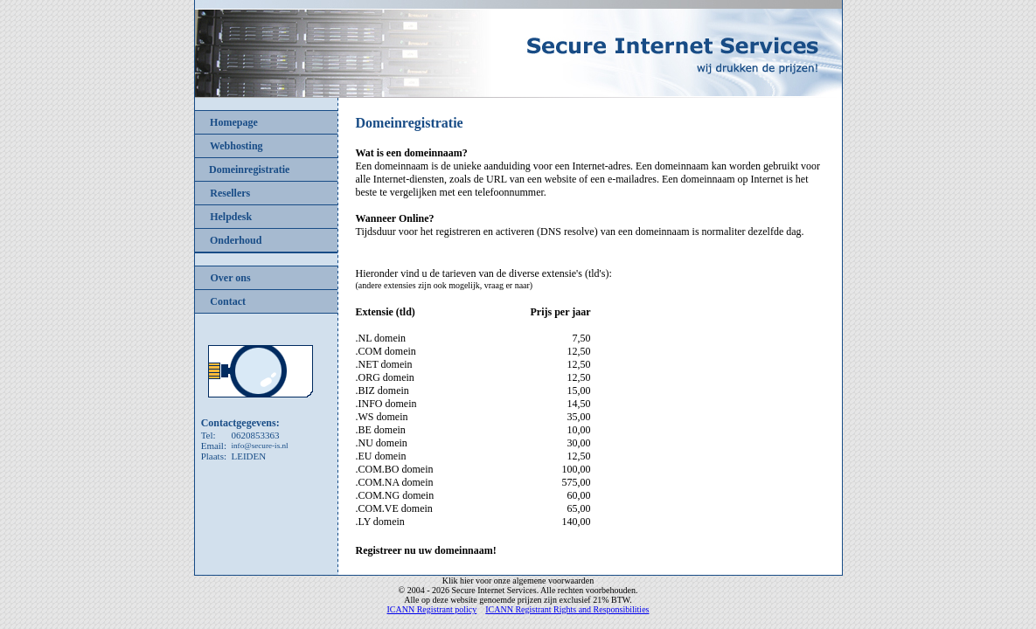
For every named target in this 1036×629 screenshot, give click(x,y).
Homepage (234, 122)
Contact (228, 301)
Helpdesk (231, 217)
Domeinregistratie (249, 169)
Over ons (231, 278)
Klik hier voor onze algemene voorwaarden (518, 580)
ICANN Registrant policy (432, 609)
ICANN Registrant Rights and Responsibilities (567, 609)
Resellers (230, 193)
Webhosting (236, 146)
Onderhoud (235, 240)
